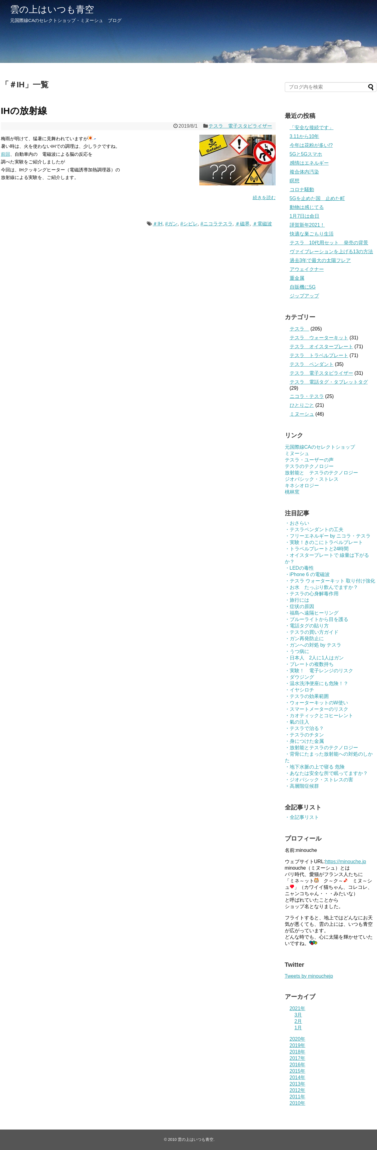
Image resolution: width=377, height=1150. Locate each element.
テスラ (299, 328)
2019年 (298, 1045)
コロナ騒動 (302, 189)
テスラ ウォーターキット (319, 337)
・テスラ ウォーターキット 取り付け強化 (330, 580)
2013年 (298, 1083)
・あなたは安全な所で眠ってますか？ (326, 773)
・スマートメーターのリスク (316, 709)
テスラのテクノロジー (309, 466)
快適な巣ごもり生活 (312, 233)
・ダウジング (299, 677)
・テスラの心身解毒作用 (312, 593)
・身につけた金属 (304, 741)
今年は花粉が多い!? (311, 145)
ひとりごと (302, 405)
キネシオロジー (302, 485)
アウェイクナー (307, 269)
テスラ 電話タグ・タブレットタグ (329, 382)
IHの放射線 (24, 111)
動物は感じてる (307, 207)
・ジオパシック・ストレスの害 (319, 779)
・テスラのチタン (304, 734)
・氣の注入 (297, 722)
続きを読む (264, 197)
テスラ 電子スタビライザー (240, 126)
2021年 (298, 1008)
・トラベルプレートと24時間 (317, 548)
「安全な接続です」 (312, 127)
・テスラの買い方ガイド (312, 632)
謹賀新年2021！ (307, 225)
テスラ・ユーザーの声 (309, 459)
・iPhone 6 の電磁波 (307, 574)
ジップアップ (304, 295)
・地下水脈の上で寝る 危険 (315, 766)
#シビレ (189, 223)
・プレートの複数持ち (309, 664)
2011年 (298, 1096)
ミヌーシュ (302, 414)
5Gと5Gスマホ (306, 154)
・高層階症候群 (302, 786)
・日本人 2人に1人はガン (314, 657)
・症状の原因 (299, 606)
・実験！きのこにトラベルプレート (324, 542)
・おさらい (297, 523)
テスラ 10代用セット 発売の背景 (329, 242)
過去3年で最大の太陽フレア (320, 260)
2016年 (298, 1064)
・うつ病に (297, 651)
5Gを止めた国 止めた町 (317, 198)
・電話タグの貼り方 (307, 625)
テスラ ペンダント (312, 364)
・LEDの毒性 (299, 568)
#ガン (171, 223)
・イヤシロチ (299, 689)
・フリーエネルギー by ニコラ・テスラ (328, 535)
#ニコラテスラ (217, 223)
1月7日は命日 (305, 216)
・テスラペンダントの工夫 (314, 529)
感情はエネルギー (309, 163)
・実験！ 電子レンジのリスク (319, 670)
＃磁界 (242, 223)
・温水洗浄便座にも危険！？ (316, 683)
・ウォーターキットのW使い (316, 702)
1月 (298, 1027)
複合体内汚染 (304, 171)
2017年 (298, 1058)
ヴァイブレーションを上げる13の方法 (331, 251)
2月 (298, 1021)
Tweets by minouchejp (309, 976)
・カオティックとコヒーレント (319, 715)
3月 (298, 1014)
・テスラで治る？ (304, 728)
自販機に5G (303, 287)
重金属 (297, 278)
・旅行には (297, 600)
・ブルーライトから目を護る (316, 619)
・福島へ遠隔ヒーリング (312, 612)
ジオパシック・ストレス (312, 479)
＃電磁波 (262, 223)
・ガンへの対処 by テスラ (313, 645)
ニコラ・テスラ (307, 396)
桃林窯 (292, 492)
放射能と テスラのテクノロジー (321, 472)
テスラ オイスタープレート (321, 346)
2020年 (298, 1039)
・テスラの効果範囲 (307, 696)
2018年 (298, 1051)
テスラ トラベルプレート (319, 355)
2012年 (298, 1090)
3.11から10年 (304, 136)
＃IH (157, 223)
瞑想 (294, 180)
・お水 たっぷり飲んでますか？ (321, 587)
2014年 (298, 1077)
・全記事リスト (302, 817)
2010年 (298, 1103)
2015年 (298, 1071)
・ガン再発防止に (304, 638)
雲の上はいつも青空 (52, 9)
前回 (5, 154)
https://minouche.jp (345, 861)
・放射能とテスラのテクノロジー (321, 747)
